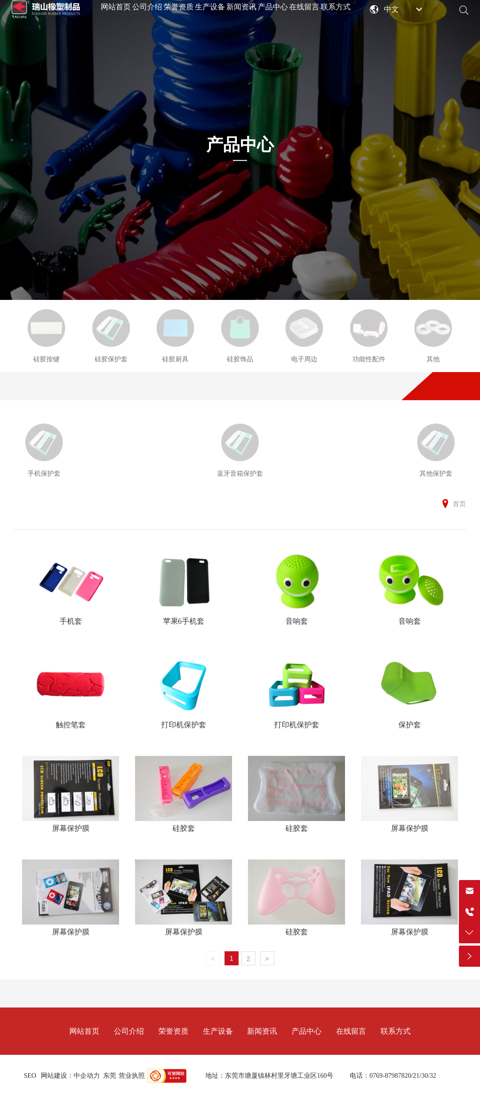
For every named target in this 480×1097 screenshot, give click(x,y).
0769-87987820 (390, 1075)
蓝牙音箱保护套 (240, 473)
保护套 (409, 725)
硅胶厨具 (175, 359)
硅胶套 (183, 828)
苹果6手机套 (183, 621)
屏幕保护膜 (71, 828)
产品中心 (240, 144)
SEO (30, 1075)
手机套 (71, 621)
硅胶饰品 (240, 359)
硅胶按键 (46, 359)
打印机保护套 (183, 725)
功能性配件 (368, 359)
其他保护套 (436, 473)
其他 (433, 359)
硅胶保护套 (111, 359)
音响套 (296, 621)
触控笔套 (71, 725)
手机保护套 (44, 473)
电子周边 (304, 359)
